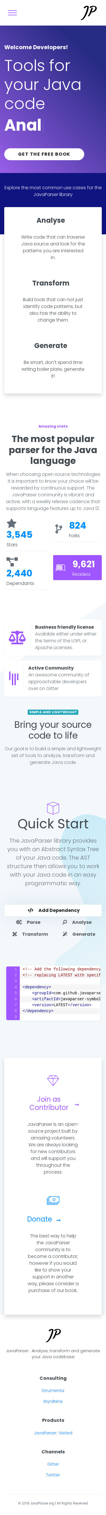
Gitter (53, 1464)
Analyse (77, 922)
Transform (30, 934)
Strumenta (53, 1390)
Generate (79, 934)
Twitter (53, 1475)
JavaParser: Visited (53, 1433)
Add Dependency (54, 910)
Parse (28, 922)
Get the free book (44, 154)
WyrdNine (53, 1401)
